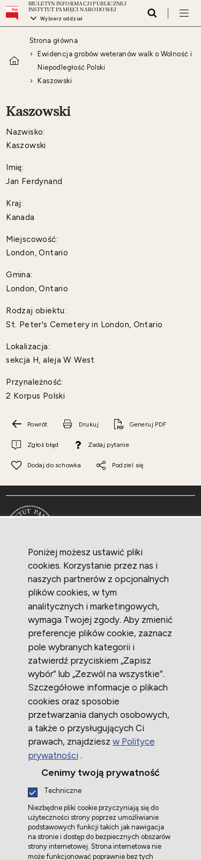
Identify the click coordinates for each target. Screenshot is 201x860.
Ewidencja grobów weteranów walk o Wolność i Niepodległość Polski (115, 60)
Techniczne (62, 791)
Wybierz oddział (61, 18)
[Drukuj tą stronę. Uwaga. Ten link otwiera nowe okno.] (80, 424)
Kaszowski (55, 81)
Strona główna (53, 40)
